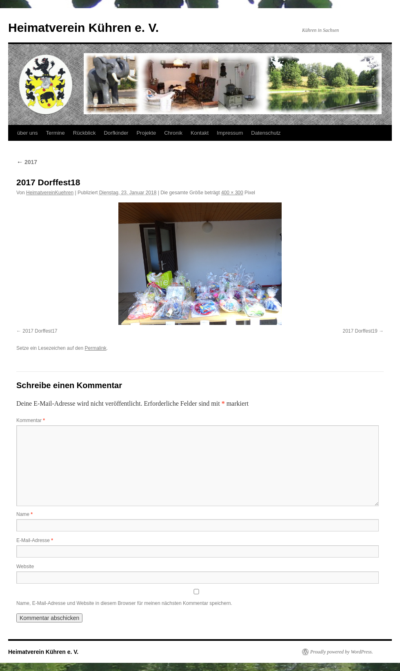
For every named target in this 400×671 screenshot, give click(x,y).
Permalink (95, 348)
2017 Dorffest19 (359, 331)
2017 (26, 162)
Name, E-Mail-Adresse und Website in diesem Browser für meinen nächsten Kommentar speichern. (124, 603)
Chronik (173, 133)
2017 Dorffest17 (39, 331)
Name (24, 514)
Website (25, 566)
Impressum (230, 133)
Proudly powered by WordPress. (341, 652)
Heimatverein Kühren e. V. (83, 27)
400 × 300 (232, 193)
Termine (55, 133)
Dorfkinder (116, 133)
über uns (27, 133)
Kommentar (30, 420)
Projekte (146, 133)
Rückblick (84, 133)
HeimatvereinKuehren (49, 193)
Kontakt (200, 133)
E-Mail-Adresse (34, 540)
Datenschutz (265, 133)
